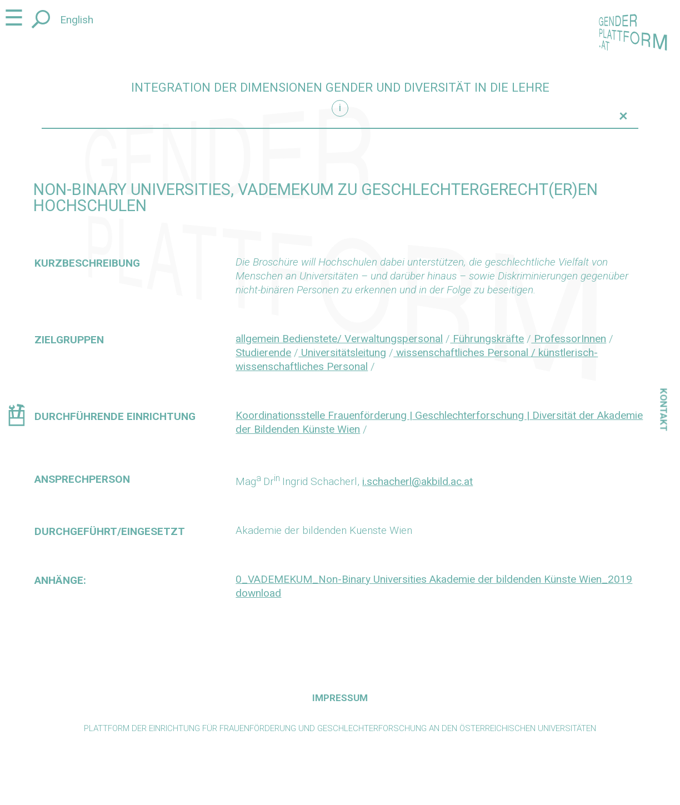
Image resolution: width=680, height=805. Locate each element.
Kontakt (663, 409)
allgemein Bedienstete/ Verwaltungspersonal (339, 338)
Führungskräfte (487, 338)
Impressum (340, 697)
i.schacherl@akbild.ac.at (417, 481)
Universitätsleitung (342, 352)
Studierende (263, 352)
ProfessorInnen (568, 338)
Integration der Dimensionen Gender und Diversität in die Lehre (340, 87)
